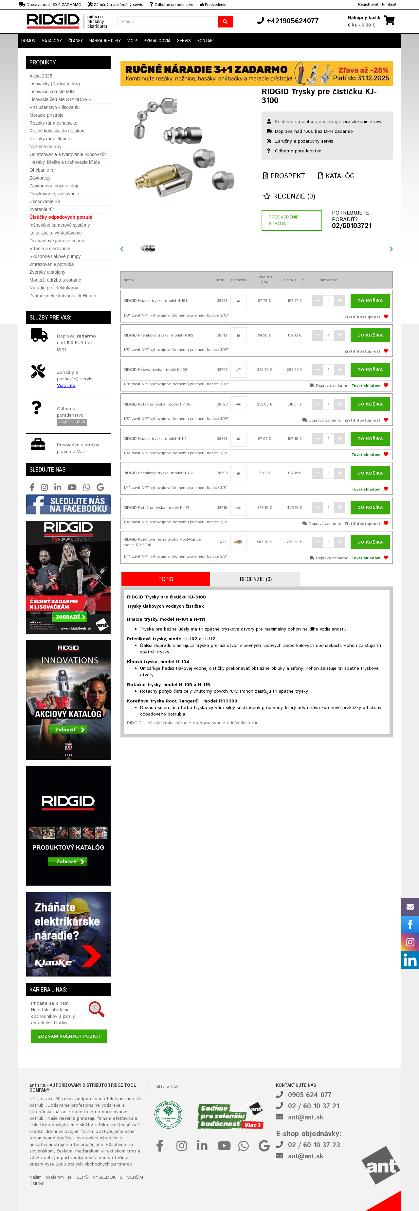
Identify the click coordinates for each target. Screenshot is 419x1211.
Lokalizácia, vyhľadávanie (55, 232)
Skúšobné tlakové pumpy (55, 256)
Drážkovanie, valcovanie (54, 193)
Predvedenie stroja (284, 220)
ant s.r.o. (167, 1086)
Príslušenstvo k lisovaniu (54, 107)
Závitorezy (40, 178)
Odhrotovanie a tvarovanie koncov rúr (67, 154)
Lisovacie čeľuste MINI (52, 91)
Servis (184, 40)
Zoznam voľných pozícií (69, 1036)
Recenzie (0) (289, 196)
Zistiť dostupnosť (362, 317)
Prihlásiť (389, 4)
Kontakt (206, 40)
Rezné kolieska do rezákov (56, 130)
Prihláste (284, 121)
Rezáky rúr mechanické (53, 123)
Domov (28, 40)
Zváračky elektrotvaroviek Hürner (63, 295)
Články (75, 40)
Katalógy (52, 40)
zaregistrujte (328, 121)
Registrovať (368, 4)
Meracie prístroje (46, 115)
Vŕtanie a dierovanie (49, 248)
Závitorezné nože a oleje (54, 185)
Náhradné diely (105, 40)
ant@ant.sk (305, 1117)
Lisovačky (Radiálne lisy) (54, 83)
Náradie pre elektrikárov (53, 287)
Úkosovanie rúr (44, 201)
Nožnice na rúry (45, 146)
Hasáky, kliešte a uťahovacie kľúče (64, 162)
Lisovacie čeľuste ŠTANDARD (60, 99)
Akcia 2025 (40, 75)
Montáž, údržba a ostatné (55, 280)
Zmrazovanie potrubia (51, 264)
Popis (165, 579)
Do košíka (370, 301)
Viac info (66, 385)
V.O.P (132, 40)
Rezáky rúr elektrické (50, 138)
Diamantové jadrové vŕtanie (57, 240)
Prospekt (284, 176)
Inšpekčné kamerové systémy (59, 225)
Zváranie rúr (41, 209)
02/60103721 (352, 226)
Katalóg (336, 176)
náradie (62, 1112)
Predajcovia (157, 40)
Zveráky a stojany (47, 272)
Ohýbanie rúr (42, 170)
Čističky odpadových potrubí (60, 217)
